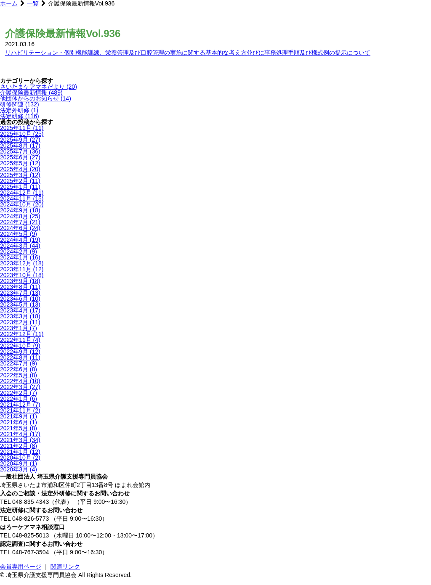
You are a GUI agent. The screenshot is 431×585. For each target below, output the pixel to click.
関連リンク (65, 566)
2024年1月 (20, 257)
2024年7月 (20, 222)
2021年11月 (20, 410)
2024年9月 (20, 210)
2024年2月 (18, 251)
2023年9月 (20, 281)
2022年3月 (20, 387)
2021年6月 (18, 422)
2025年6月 (20, 157)
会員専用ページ (20, 566)
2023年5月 (20, 304)
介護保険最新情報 (31, 92)
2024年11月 (22, 198)
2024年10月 (22, 204)
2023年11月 (22, 269)
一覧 (33, 3)
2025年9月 (20, 139)
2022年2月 (18, 392)
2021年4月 (20, 434)
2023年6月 (20, 298)
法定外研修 (19, 110)
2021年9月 (18, 416)
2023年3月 (20, 316)
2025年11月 (22, 127)
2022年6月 (18, 369)
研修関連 (19, 104)
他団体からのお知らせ (35, 98)
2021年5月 (18, 428)
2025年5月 (20, 163)
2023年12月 (22, 263)
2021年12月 (20, 404)
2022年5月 (18, 375)
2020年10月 (20, 457)
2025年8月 (20, 145)
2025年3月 (20, 175)
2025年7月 (20, 151)
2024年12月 (22, 192)
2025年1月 (20, 186)
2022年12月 (22, 334)
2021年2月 (18, 445)
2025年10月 (22, 133)
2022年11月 (20, 339)
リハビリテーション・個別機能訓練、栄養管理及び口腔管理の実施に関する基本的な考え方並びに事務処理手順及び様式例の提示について (187, 52)
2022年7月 (18, 363)
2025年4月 (20, 169)
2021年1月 (20, 451)
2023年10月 (22, 275)
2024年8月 (20, 216)
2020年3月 (18, 469)
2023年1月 (18, 328)
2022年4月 (20, 381)
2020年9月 (18, 463)
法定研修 (19, 116)
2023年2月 (20, 322)
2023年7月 (20, 292)
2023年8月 (20, 286)
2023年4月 (20, 310)
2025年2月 (20, 180)
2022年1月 (18, 398)
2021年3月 (20, 440)
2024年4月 (20, 239)
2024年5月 (18, 233)
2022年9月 (20, 351)
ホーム (9, 3)
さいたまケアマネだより (38, 86)
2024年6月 (20, 228)
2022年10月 (20, 345)
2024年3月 (20, 245)
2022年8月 (20, 357)
